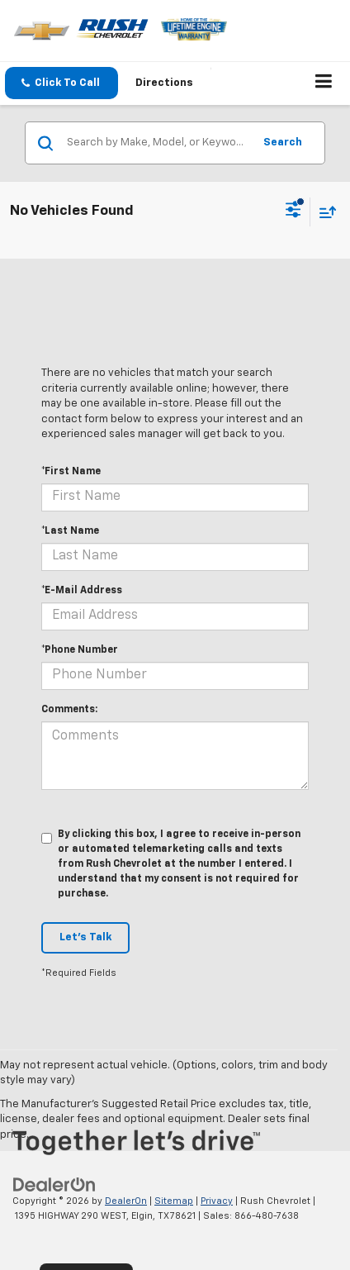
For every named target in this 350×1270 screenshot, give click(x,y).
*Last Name (70, 531)
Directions (164, 83)
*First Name (71, 472)
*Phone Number (79, 650)
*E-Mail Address (81, 591)
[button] (61, 83)
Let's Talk (85, 937)
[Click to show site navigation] (324, 83)
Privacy (217, 1201)
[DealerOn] (54, 1184)
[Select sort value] (323, 211)
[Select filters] (293, 211)
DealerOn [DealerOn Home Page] (126, 1201)
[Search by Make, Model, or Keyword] (157, 143)
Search (282, 142)
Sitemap (173, 1201)
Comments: (69, 710)
